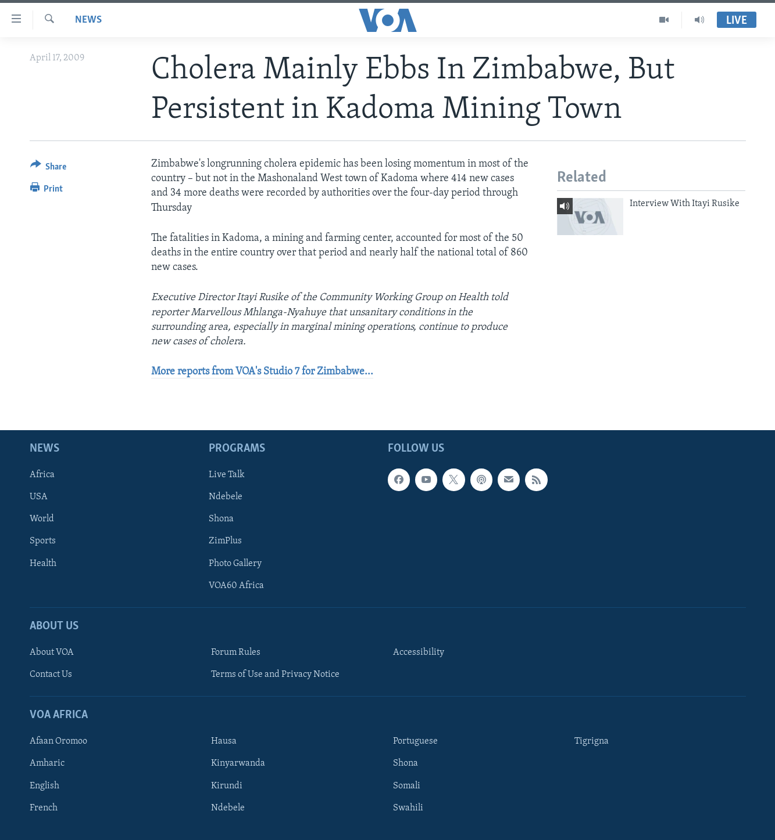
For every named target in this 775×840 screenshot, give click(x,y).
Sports (43, 541)
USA (39, 497)
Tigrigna (591, 742)
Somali (406, 786)
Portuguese (415, 742)
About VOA (52, 652)
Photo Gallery (235, 563)
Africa (42, 475)
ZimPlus (225, 541)
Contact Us (51, 674)
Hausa (224, 742)
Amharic (47, 764)
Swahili (408, 808)
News (88, 20)
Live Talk (227, 475)
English (44, 786)
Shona (221, 519)
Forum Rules (235, 652)
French (44, 808)
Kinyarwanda (238, 764)
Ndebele (225, 497)
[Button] (48, 169)
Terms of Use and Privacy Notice (275, 674)
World (42, 519)
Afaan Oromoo (58, 742)
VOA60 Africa (236, 585)
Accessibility (418, 652)
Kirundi (226, 786)
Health (43, 563)
